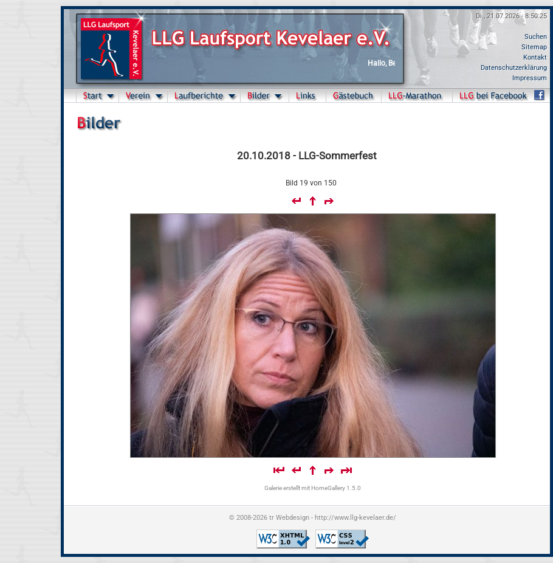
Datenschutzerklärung (514, 68)
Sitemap (534, 47)
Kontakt (535, 57)
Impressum (529, 78)
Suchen (535, 37)
